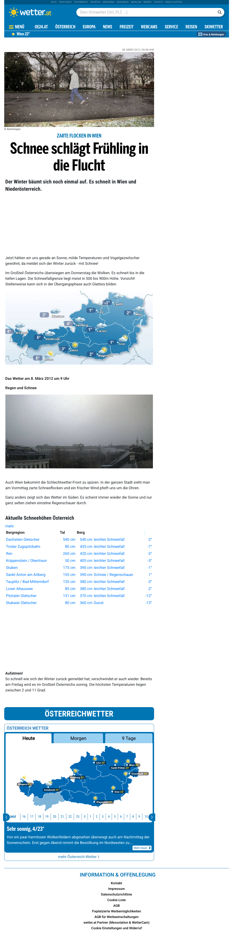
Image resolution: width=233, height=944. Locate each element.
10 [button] (139, 817)
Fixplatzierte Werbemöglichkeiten (116, 911)
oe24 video (65, 2)
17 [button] (25, 817)
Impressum (116, 889)
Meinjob (136, 2)
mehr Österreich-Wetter (79, 856)
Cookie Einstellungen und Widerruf (116, 928)
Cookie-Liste (116, 900)
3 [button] (96, 817)
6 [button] (114, 817)
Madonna (109, 2)
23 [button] (71, 817)
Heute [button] (28, 738)
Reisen (147, 2)
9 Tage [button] (129, 738)
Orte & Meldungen (211, 34)
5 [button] (108, 817)
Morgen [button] (78, 738)
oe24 (53, 2)
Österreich (81, 2)
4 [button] (102, 817)
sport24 (95, 2)
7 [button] (120, 817)
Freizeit (126, 27)
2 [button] (90, 817)
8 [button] (126, 817)
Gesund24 (123, 2)
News (107, 27)
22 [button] (63, 817)
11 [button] (147, 817)
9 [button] (132, 817)
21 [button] (55, 817)
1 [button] (84, 817)
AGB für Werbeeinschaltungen (117, 917)
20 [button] (48, 817)
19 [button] (40, 817)
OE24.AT (41, 27)
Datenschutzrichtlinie (116, 894)
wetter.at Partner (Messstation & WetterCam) (117, 923)
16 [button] (17, 817)
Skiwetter (213, 27)
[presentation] (6, 817)
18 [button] (32, 817)
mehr (10, 526)
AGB (116, 906)
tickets (158, 2)
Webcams (149, 27)
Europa (89, 27)
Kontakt (116, 883)
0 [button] (78, 817)
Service (171, 27)
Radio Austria (173, 2)
